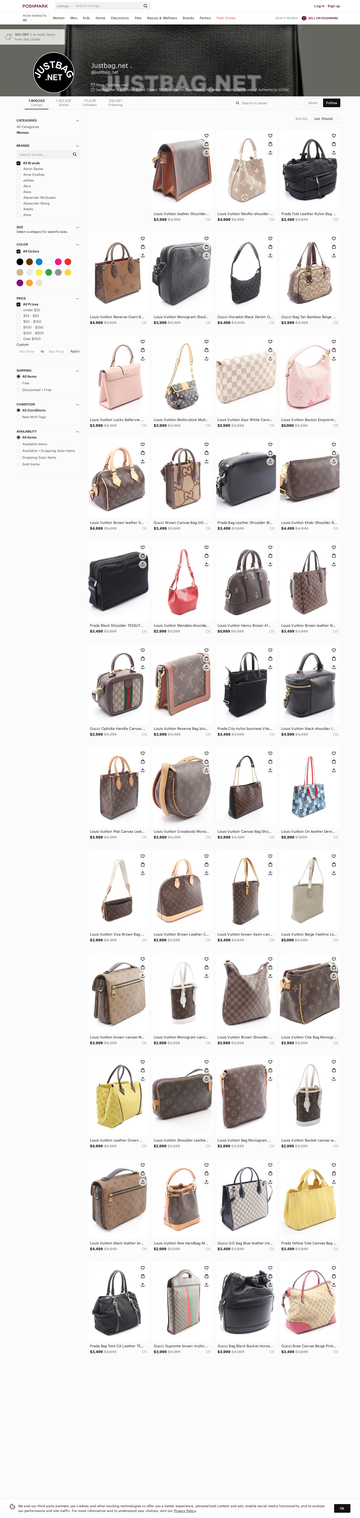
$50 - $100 (29, 321)
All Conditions (31, 410)
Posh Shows (226, 18)
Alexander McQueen (36, 197)
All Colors (28, 251)
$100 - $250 (30, 327)
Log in (319, 6)
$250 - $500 (30, 333)
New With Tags (31, 417)
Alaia (24, 192)
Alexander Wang (33, 203)
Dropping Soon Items (37, 457)
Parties (205, 18)
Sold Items (28, 464)
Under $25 (28, 310)
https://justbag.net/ (112, 85)
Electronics (120, 18)
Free (23, 383)
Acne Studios (31, 174)
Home (100, 18)
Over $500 (29, 339)
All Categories (28, 127)
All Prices (28, 304)
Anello (25, 209)
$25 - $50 (28, 316)
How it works (286, 18)
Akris (24, 186)
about (313, 103)
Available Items (32, 444)
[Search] (108, 6)
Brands (188, 18)
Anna (24, 215)
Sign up (334, 6)
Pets (138, 18)
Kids (86, 18)
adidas (25, 180)
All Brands (28, 163)
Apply (75, 351)
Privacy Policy (185, 1511)
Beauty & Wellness (162, 18)
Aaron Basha (30, 169)
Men (73, 18)
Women (59, 18)
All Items (26, 376)
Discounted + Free (34, 390)
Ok (342, 1508)
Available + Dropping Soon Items (46, 451)
